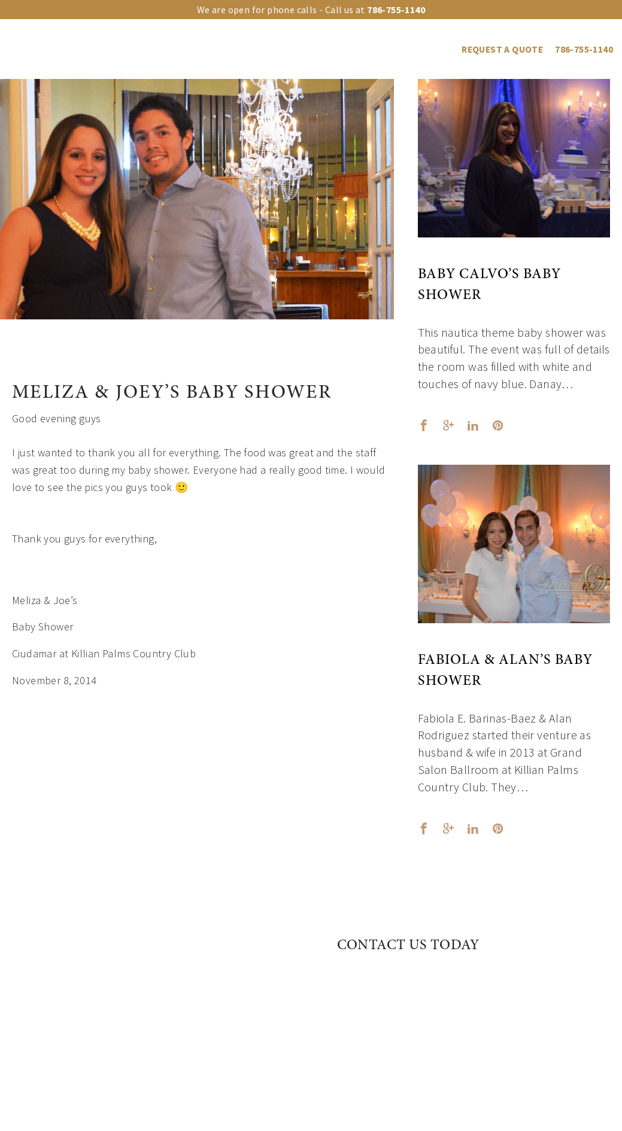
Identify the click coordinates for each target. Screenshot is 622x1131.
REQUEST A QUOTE (502, 49)
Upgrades (188, 49)
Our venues (127, 49)
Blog (438, 49)
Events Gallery (327, 49)
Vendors (395, 49)
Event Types (251, 49)
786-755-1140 (584, 49)
